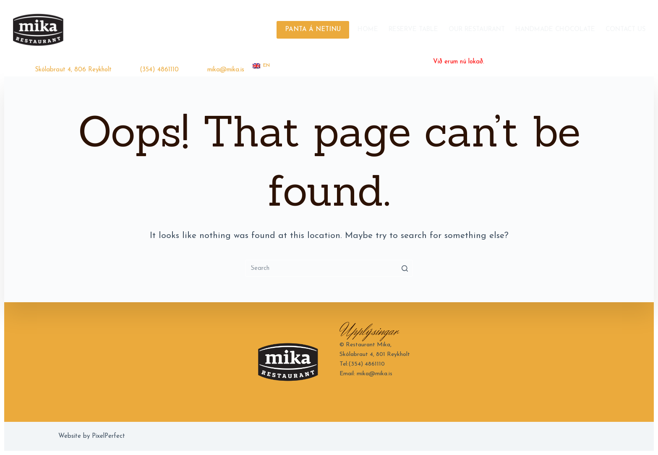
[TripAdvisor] (642, 65)
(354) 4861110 (159, 70)
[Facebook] (617, 65)
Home (368, 29)
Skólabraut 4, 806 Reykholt (73, 70)
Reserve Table (413, 29)
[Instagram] (630, 65)
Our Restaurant (477, 29)
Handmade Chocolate (555, 29)
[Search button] (404, 268)
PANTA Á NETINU (313, 29)
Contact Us (625, 29)
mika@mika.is (225, 70)
